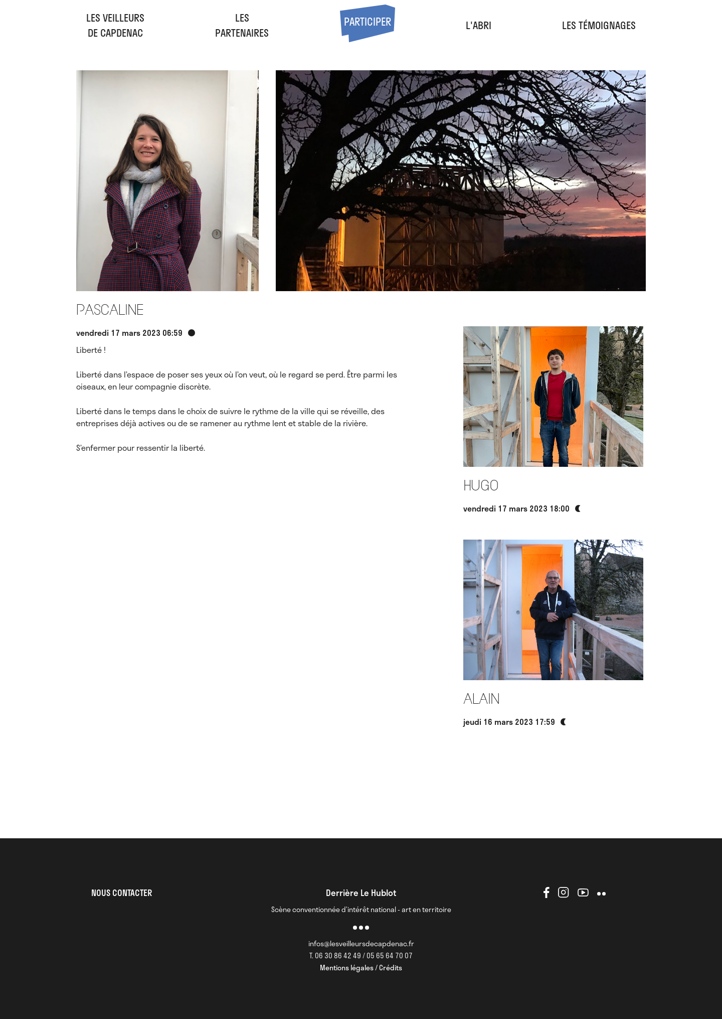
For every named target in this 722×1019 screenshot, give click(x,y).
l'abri (478, 25)
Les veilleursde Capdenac (115, 25)
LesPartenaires (242, 25)
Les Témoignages (599, 25)
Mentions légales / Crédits (361, 967)
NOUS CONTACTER (121, 892)
